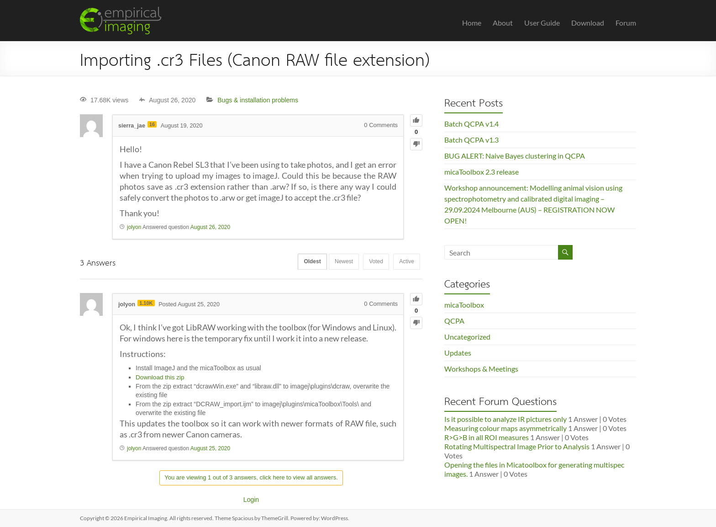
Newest (337, 262)
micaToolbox (464, 304)
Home (471, 22)
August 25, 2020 (210, 448)
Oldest (303, 262)
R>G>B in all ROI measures (486, 437)
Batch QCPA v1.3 (471, 139)
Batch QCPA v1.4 (471, 123)
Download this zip (161, 377)
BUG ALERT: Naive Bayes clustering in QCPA (514, 155)
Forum (626, 22)
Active (405, 262)
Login (251, 499)
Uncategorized (467, 336)
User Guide (542, 22)
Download (587, 22)
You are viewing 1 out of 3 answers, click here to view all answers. (251, 477)
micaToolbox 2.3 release (481, 171)
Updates (457, 352)
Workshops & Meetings (481, 368)
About (503, 22)
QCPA (454, 320)
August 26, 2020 (210, 227)
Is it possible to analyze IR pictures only (505, 419)
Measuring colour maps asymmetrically (505, 428)
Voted (372, 262)
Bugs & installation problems (257, 100)
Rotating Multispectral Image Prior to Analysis (517, 446)
